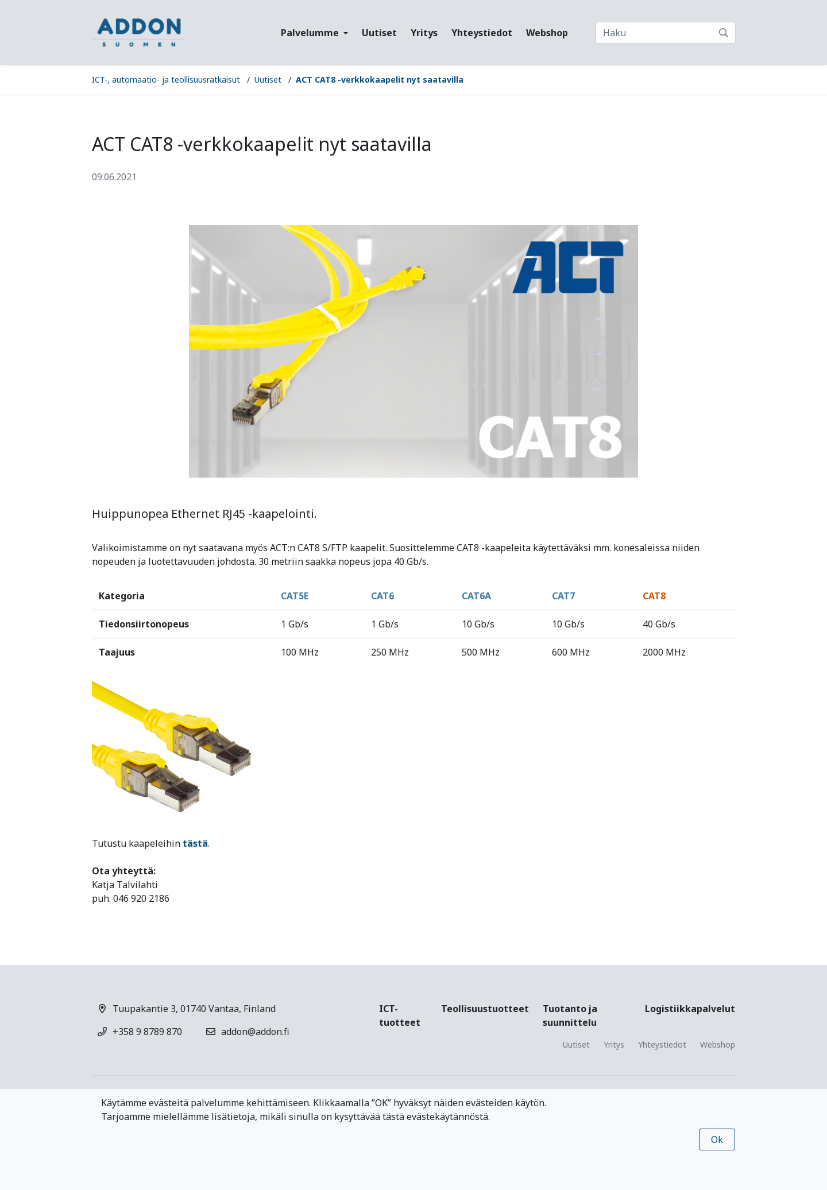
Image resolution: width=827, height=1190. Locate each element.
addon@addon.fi (255, 1031)
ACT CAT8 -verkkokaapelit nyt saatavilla (379, 79)
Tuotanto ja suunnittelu (570, 1015)
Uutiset (379, 32)
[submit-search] (723, 33)
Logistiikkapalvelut (690, 1008)
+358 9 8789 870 (147, 1031)
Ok (717, 1139)
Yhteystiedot (481, 32)
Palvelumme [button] (311, 32)
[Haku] (666, 33)
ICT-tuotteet (399, 1015)
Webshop (547, 32)
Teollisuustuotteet (485, 1008)
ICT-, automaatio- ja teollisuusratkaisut (166, 79)
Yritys (424, 32)
